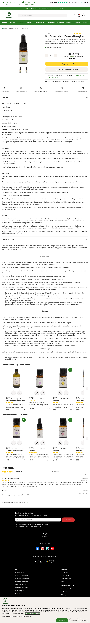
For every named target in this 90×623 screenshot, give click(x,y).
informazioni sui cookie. (32, 613)
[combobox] (42, 15)
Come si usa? (8, 239)
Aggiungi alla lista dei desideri (68, 69)
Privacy (63, 595)
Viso (21, 22)
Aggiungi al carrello (68, 64)
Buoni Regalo (19, 591)
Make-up (51, 22)
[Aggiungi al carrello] (13, 392)
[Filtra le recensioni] (8, 475)
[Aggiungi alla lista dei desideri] (19, 392)
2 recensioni (85, 33)
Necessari (6, 616)
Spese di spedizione (21, 575)
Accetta (74, 620)
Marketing (27, 616)
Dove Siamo (65, 575)
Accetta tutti (62, 620)
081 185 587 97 (11, 2)
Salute (77, 22)
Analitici (13, 616)
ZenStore (47, 33)
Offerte (4, 22)
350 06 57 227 (30, 2)
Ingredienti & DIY (40, 22)
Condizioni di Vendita (68, 589)
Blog (62, 582)
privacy (47, 524)
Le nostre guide (66, 579)
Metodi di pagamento (22, 579)
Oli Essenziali (23, 28)
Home (4, 28)
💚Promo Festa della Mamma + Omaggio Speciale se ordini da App (45, 9)
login (28, 502)
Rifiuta (84, 620)
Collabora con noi (21, 585)
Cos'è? (5, 97)
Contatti (18, 594)
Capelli (12, 22)
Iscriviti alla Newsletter (45, 514)
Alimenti (69, 22)
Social (20, 616)
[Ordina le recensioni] (79, 475)
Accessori (60, 22)
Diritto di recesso (66, 592)
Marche (85, 22)
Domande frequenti (21, 588)
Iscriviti (68, 520)
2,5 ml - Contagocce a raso (55, 47)
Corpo (29, 22)
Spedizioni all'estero (21, 582)
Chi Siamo (64, 572)
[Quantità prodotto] (51, 56)
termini (39, 526)
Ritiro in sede (19, 572)
